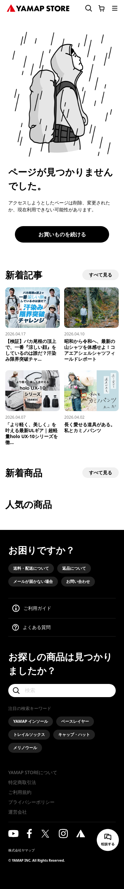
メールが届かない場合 (33, 581)
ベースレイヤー (75, 721)
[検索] (62, 690)
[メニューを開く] (115, 8)
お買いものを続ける (62, 234)
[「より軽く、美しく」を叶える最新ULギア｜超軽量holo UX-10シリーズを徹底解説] (32, 407)
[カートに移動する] (101, 8)
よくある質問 (37, 627)
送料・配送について (31, 568)
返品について (74, 568)
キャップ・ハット (74, 734)
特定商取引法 (22, 782)
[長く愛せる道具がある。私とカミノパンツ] (91, 401)
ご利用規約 (19, 792)
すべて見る (100, 275)
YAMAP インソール (30, 721)
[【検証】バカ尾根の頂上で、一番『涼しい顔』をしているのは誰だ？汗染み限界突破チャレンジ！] (32, 324)
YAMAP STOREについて (32, 772)
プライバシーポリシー (31, 802)
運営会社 (17, 812)
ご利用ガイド (37, 608)
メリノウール (25, 747)
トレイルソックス (29, 734)
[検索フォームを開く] (84, 8)
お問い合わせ (78, 581)
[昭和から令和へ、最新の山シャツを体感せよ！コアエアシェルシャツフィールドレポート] (91, 324)
